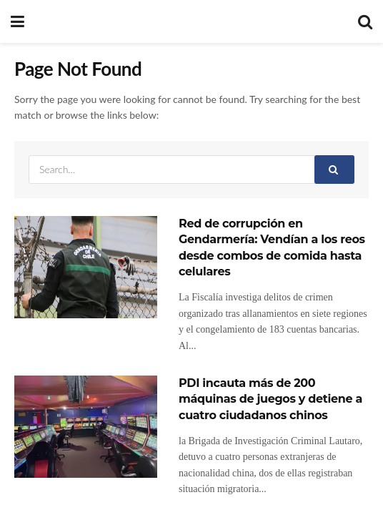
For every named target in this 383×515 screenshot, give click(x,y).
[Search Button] (334, 169)
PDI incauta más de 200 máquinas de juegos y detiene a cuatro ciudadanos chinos (270, 399)
